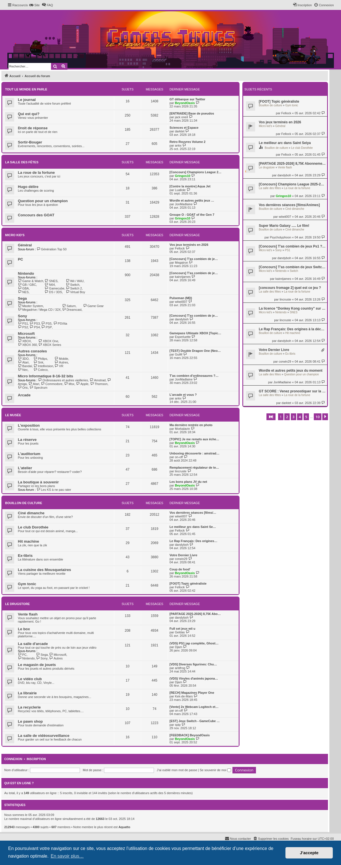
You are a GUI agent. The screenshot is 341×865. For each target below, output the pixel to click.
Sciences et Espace (184, 127)
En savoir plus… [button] (67, 856)
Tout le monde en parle (26, 89)
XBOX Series (49, 344)
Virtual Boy (75, 292)
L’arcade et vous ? (183, 394)
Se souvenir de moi (215, 770)
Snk (38, 362)
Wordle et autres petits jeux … (192, 200)
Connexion (13, 759)
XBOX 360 (27, 344)
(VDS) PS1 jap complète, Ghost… (194, 643)
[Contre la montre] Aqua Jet (190, 186)
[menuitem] (34, 5)
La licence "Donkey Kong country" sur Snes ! (292, 308)
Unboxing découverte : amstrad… (194, 453)
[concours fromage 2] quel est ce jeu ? (290, 288)
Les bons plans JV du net (188, 481)
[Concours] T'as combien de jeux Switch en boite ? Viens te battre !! (292, 267)
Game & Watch (30, 281)
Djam (178, 647)
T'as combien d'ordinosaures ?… (194, 375)
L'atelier (25, 468)
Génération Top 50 (52, 249)
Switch (294, 270)
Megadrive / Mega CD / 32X (39, 309)
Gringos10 (283, 196)
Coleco (40, 369)
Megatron (181, 262)
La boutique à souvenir (38, 482)
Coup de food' (180, 569)
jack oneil (181, 117)
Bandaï (25, 366)
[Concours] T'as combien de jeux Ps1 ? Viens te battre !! (292, 246)
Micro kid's (265, 126)
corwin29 (285, 361)
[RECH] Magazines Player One (192, 692)
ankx (178, 145)
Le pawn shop (30, 721)
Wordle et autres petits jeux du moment (290, 371)
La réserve (27, 439)
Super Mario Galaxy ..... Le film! (284, 226)
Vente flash (285, 167)
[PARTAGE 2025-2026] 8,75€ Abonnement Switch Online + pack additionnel (292, 164)
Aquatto (124, 827)
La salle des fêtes (270, 188)
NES (23, 292)
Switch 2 (74, 288)
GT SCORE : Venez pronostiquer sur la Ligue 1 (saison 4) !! (292, 391)
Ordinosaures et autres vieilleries (63, 380)
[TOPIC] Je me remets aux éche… (194, 439)
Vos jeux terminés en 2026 (280, 122)
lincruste (285, 299)
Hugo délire (28, 187)
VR (59, 366)
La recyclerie (29, 707)
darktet (286, 403)
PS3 (34, 323)
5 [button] (306, 416)
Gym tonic (291, 105)
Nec (23, 369)
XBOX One (48, 341)
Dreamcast (72, 309)
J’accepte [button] (309, 853)
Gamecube (54, 288)
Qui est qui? (28, 114)
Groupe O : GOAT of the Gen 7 (192, 214)
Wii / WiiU (75, 281)
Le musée (13, 415)
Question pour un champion (301, 374)
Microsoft (26, 333)
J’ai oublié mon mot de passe (177, 770)
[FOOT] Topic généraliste (279, 101)
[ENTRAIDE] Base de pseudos (192, 113)
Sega (22, 298)
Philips (40, 358)
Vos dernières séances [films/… (193, 512)
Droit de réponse (33, 128)
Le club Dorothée (302, 147)
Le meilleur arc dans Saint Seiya (285, 143)
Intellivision (43, 366)
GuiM (178, 354)
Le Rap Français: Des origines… (193, 541)
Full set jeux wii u (182, 628)
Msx (69, 384)
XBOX (24, 341)
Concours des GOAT (36, 215)
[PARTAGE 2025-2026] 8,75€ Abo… (195, 614)
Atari (23, 362)
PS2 (23, 327)
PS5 (46, 323)
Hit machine (292, 333)
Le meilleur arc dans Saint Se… (193, 526)
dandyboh (284, 175)
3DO (23, 358)
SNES (293, 312)
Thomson (98, 384)
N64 (50, 284)
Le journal (27, 100)
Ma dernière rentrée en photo (191, 425)
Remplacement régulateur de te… (194, 467)
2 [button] (287, 416)
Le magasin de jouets (37, 665)
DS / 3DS (53, 292)
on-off (179, 457)
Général (280, 126)
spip (178, 724)
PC (20, 259)
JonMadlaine (282, 382)
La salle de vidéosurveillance (43, 735)
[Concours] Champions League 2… (195, 172)
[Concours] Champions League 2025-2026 (292, 184)
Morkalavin (182, 428)
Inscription (36, 759)
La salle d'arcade (33, 644)
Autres (61, 362)
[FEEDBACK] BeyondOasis (190, 735)
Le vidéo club (30, 679)
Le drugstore (267, 167)
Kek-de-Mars (184, 696)
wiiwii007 (285, 216)
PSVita (60, 323)
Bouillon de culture (270, 105)
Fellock (286, 113)
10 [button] (317, 416)
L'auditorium (29, 454)
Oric (23, 387)
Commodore (51, 384)
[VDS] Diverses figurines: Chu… (193, 664)
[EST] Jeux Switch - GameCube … (195, 721)
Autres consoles (32, 351)
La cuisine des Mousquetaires (44, 570)
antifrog (180, 668)
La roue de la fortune (297, 188)
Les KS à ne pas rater (54, 489)
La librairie (27, 693)
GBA (23, 288)
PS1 (287, 250)
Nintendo (281, 270)
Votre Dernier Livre (274, 350)
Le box (24, 629)
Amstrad (97, 380)
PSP (46, 327)
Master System (30, 306)
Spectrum (39, 387)
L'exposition (29, 425)
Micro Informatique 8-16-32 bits (45, 376)
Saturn (69, 306)
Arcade (24, 395)
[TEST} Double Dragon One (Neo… (195, 350)
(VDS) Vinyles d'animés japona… (194, 678)
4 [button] (300, 416)
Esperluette (183, 337)
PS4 (34, 327)
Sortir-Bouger (30, 142)
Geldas (180, 632)
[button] (271, 416)
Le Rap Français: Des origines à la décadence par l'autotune (292, 329)
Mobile (61, 358)
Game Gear (93, 306)
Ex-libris (290, 353)
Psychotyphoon (280, 237)
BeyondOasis (185, 103)
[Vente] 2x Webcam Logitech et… (194, 707)
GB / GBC (27, 284)
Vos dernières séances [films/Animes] (289, 205)
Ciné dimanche (294, 208)
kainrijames (283, 278)
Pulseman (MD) (181, 298)
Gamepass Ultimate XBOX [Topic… (195, 333)
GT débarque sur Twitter (187, 99)
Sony (278, 250)
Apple (82, 384)
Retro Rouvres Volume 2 (188, 141)
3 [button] (294, 416)
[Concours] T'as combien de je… (194, 259)
